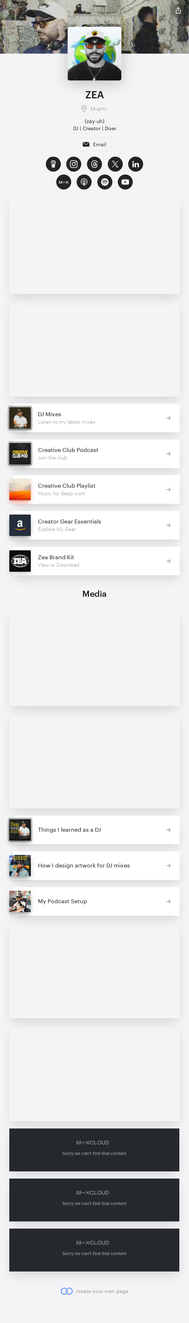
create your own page (94, 1290)
